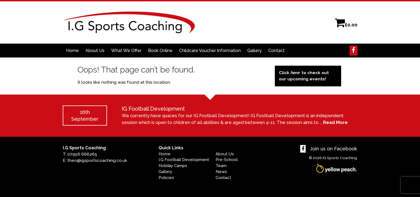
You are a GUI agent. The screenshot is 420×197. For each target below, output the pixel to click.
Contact (276, 50)
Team (221, 165)
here (294, 72)
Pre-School (227, 159)
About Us (95, 50)
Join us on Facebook (328, 148)
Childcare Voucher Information (210, 50)
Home (72, 50)
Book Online (160, 50)
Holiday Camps (173, 165)
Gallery (254, 50)
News (221, 171)
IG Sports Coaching (340, 158)
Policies (166, 177)
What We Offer (126, 50)
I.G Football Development (184, 159)
